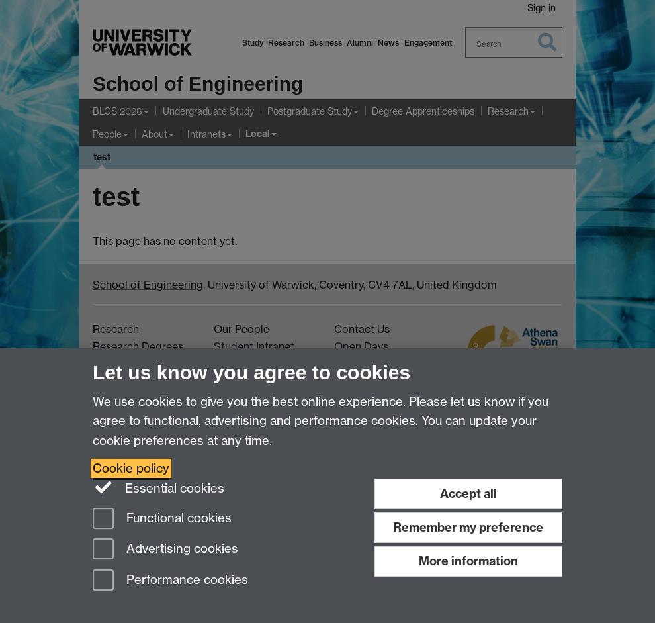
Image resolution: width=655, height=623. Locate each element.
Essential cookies (158, 487)
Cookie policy (131, 468)
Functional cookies (162, 519)
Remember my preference (468, 527)
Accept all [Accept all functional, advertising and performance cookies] (468, 493)
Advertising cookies (165, 550)
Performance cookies (170, 581)
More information (468, 561)
